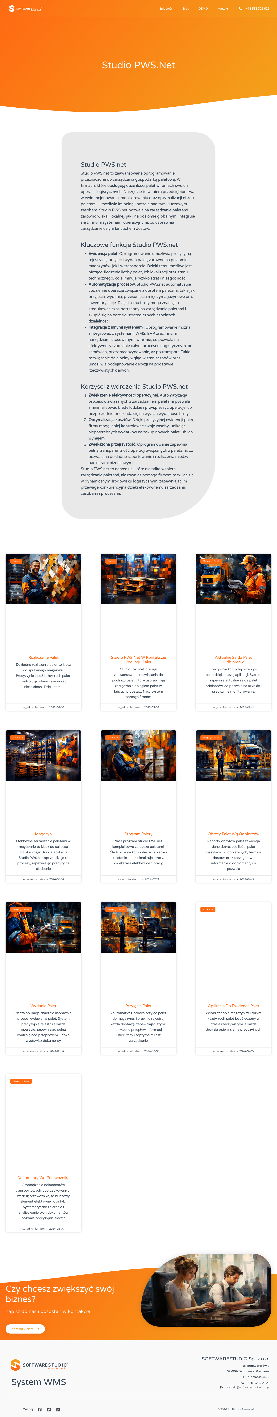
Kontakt (222, 8)
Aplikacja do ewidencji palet (233, 1006)
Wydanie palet (43, 1006)
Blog (186, 8)
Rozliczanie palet (43, 657)
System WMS (38, 1382)
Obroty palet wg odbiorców (233, 834)
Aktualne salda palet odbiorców (233, 660)
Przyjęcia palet (138, 1006)
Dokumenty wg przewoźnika (43, 1178)
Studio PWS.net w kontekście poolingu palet (138, 660)
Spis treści (166, 8)
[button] (26, 1329)
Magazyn (43, 834)
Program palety (138, 834)
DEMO (203, 8)
